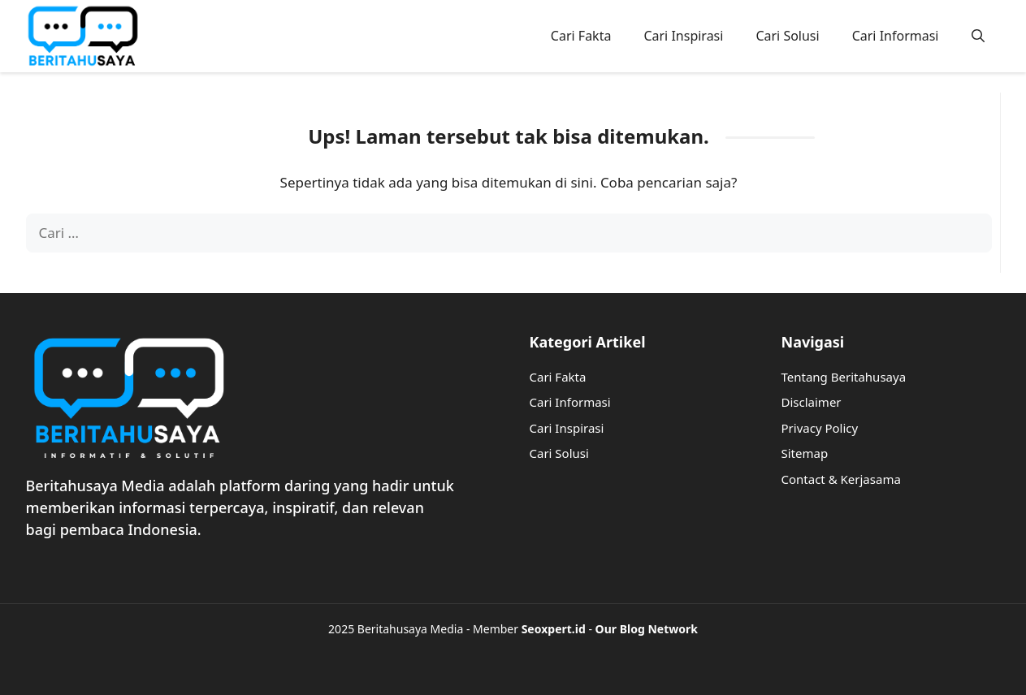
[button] (978, 35)
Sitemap (805, 453)
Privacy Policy (820, 428)
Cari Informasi (895, 36)
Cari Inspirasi (683, 36)
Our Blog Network (646, 629)
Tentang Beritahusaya (844, 377)
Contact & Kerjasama (841, 479)
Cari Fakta (581, 36)
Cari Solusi (787, 36)
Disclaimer (811, 402)
